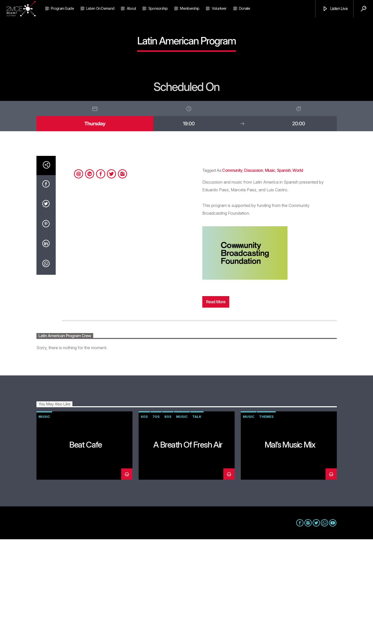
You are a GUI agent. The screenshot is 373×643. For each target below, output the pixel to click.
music (270, 274)
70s (156, 520)
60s (144, 520)
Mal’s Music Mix (290, 548)
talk (197, 520)
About (131, 8)
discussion (253, 274)
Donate (244, 8)
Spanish (284, 274)
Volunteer (219, 8)
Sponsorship (158, 8)
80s (167, 520)
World (297, 274)
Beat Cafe (85, 548)
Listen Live (334, 9)
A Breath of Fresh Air (187, 548)
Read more (216, 405)
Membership (189, 8)
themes (266, 520)
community (232, 274)
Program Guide (62, 8)
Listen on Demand (100, 8)
